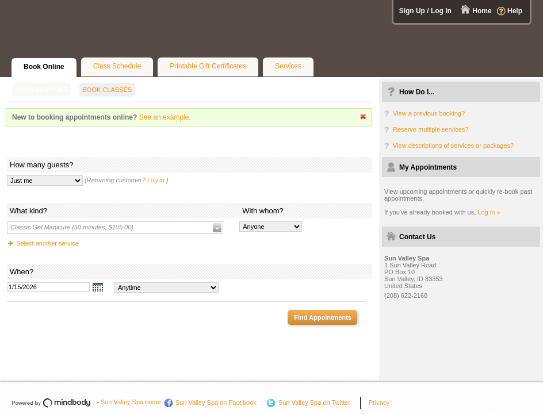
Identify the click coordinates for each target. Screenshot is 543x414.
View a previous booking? (429, 113)
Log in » (488, 212)
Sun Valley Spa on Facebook (216, 402)
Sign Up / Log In (425, 11)
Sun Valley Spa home (131, 401)
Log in (156, 180)
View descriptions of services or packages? (453, 145)
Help (514, 11)
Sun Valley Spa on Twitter (314, 402)
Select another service (47, 243)
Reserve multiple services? (430, 129)
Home (481, 11)
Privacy (379, 402)
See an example (164, 117)
